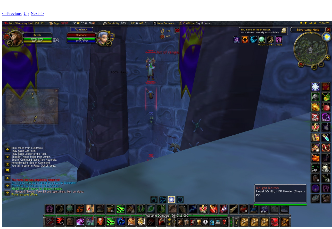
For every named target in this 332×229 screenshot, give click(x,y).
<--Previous (12, 13)
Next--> (37, 13)
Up (26, 13)
